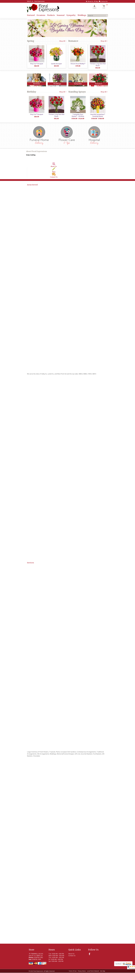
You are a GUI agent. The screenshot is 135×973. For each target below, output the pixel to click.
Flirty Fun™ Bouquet (36, 64)
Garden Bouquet (56, 64)
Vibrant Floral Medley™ (77, 64)
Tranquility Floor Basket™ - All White (78, 115)
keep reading (30, 155)
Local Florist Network (93, 971)
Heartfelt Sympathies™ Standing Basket (97, 115)
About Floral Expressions (36, 152)
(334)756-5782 (38, 958)
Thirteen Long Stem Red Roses (98, 65)
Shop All (63, 41)
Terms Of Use (73, 971)
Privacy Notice (82, 971)
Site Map (102, 971)
